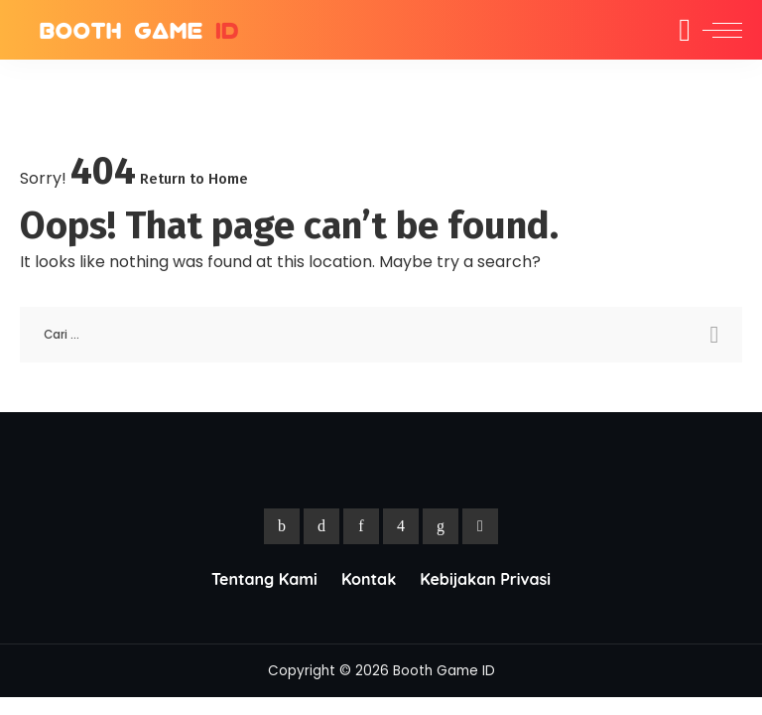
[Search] (672, 30)
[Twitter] (321, 526)
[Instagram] (401, 526)
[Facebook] (282, 526)
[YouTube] (480, 526)
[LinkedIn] (440, 526)
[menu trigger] (717, 30)
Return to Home (194, 179)
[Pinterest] (361, 526)
